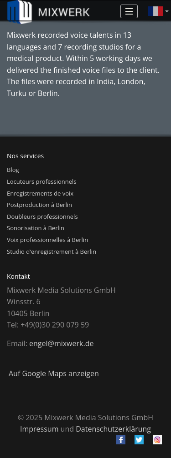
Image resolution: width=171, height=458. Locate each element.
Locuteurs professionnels (42, 181)
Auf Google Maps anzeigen (54, 373)
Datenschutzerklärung (113, 429)
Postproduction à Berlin (39, 205)
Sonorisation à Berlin (35, 228)
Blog (13, 170)
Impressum (39, 429)
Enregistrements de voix (40, 193)
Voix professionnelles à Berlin (47, 240)
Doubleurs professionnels (42, 216)
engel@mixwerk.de (61, 343)
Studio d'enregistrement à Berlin (51, 251)
